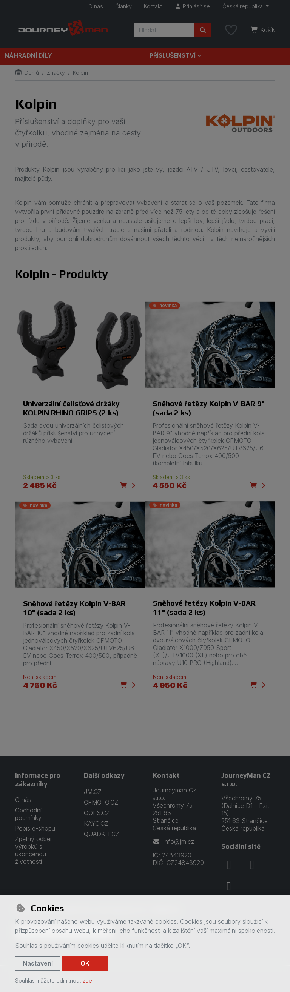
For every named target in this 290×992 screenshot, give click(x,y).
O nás (95, 6)
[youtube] (228, 886)
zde (87, 980)
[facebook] (228, 864)
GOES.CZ (97, 813)
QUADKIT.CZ (101, 834)
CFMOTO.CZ (101, 802)
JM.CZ (93, 791)
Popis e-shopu (35, 828)
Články (123, 6)
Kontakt (153, 6)
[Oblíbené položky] (231, 30)
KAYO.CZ (96, 823)
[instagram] (251, 864)
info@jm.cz (173, 841)
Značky (56, 72)
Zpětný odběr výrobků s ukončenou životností (33, 850)
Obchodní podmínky (28, 814)
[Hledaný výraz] (164, 30)
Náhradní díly (28, 55)
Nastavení (38, 963)
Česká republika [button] (243, 6)
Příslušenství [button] (173, 55)
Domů (27, 72)
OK (84, 963)
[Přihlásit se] (192, 6)
